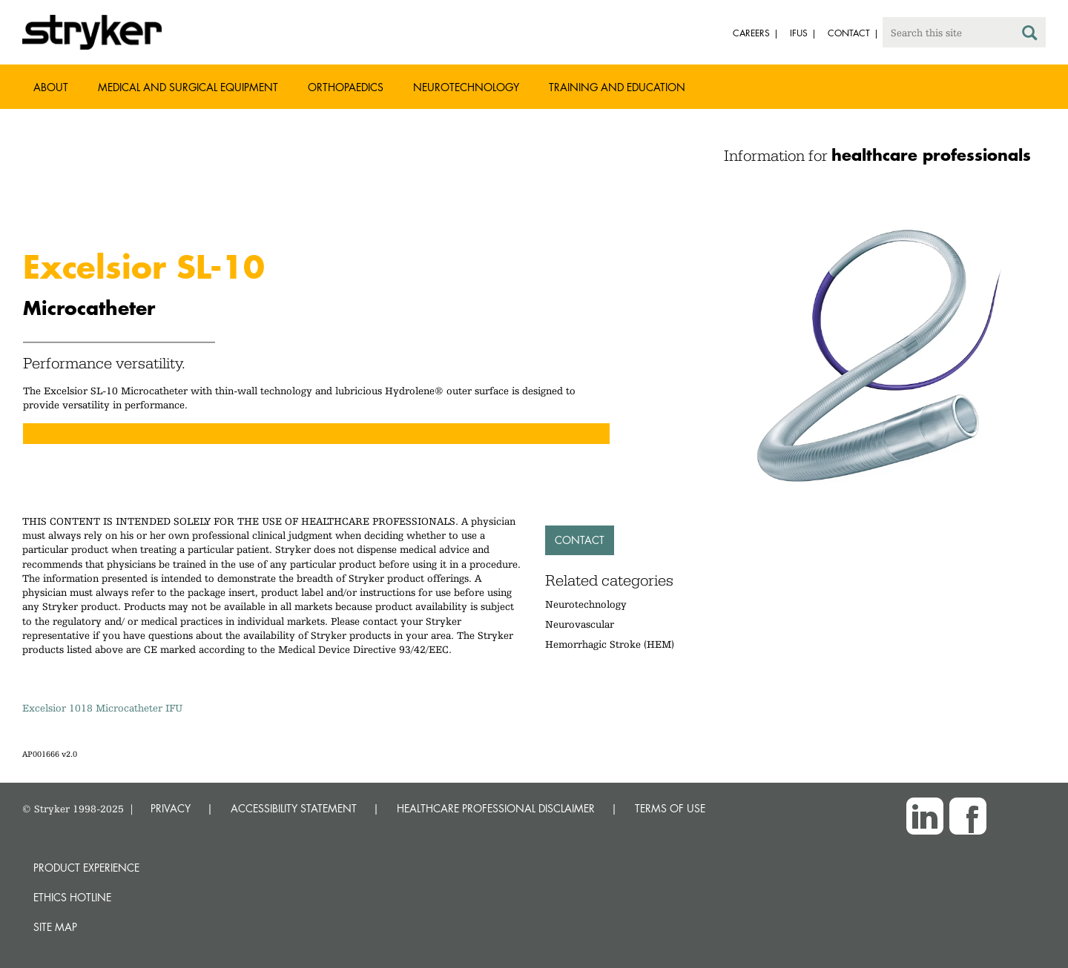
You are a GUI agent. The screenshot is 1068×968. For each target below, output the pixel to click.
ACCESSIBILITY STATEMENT (294, 808)
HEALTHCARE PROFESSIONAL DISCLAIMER (496, 808)
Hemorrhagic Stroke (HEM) (609, 644)
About (50, 87)
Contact (579, 540)
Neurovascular (579, 624)
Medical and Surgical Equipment (188, 87)
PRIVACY (171, 808)
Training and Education (617, 87)
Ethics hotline (72, 897)
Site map (55, 927)
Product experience (86, 868)
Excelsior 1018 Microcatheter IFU (102, 708)
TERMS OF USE (670, 808)
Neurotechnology (466, 87)
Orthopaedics (345, 87)
